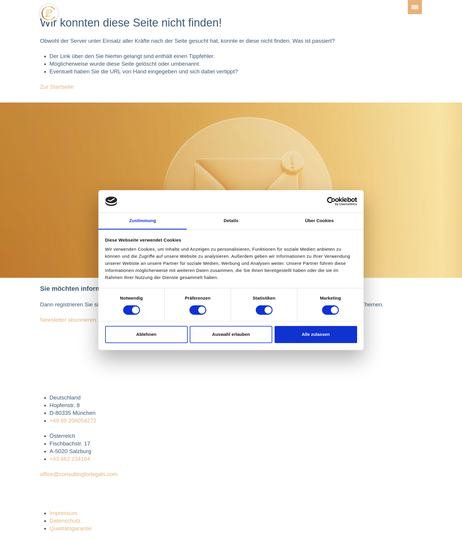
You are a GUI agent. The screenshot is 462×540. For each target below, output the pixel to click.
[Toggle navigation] (415, 7)
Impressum (63, 513)
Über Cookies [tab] (319, 220)
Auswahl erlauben (231, 334)
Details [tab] (231, 220)
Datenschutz (65, 521)
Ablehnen (146, 334)
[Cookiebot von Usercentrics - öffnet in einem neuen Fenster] (331, 201)
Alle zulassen (316, 334)
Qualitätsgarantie (71, 528)
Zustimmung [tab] (142, 220)
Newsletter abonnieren (68, 320)
